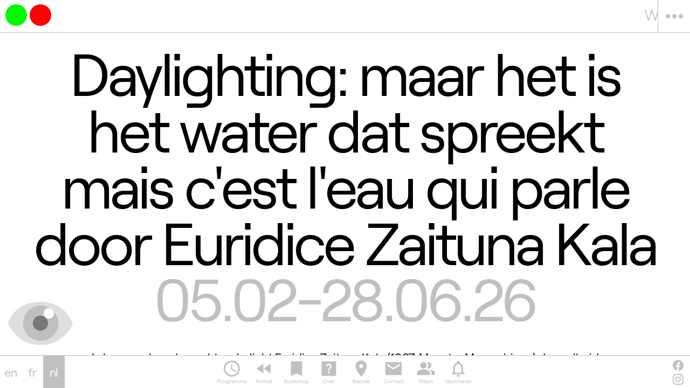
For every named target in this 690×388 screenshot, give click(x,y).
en (10, 372)
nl (54, 372)
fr (32, 372)
